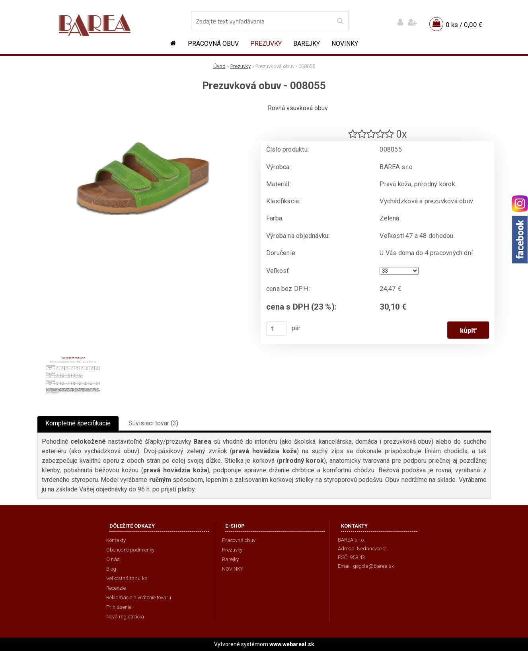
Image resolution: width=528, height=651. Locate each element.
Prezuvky (266, 43)
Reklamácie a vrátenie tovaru (138, 597)
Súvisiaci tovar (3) (153, 423)
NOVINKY (344, 43)
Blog (111, 569)
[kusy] (276, 329)
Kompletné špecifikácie (78, 423)
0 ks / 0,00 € (464, 25)
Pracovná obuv (213, 43)
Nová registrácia (125, 617)
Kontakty (116, 540)
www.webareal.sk (291, 644)
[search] (340, 21)
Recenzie (116, 588)
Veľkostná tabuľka (127, 578)
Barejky (306, 43)
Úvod (219, 66)
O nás (113, 559)
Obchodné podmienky (130, 550)
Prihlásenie (118, 607)
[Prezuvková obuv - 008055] (143, 105)
